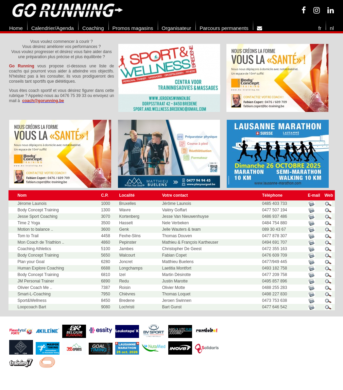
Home (16, 28)
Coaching (93, 28)
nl (332, 28)
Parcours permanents (224, 28)
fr (319, 28)
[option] (172, 78)
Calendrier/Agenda (52, 28)
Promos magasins (133, 28)
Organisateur (176, 28)
